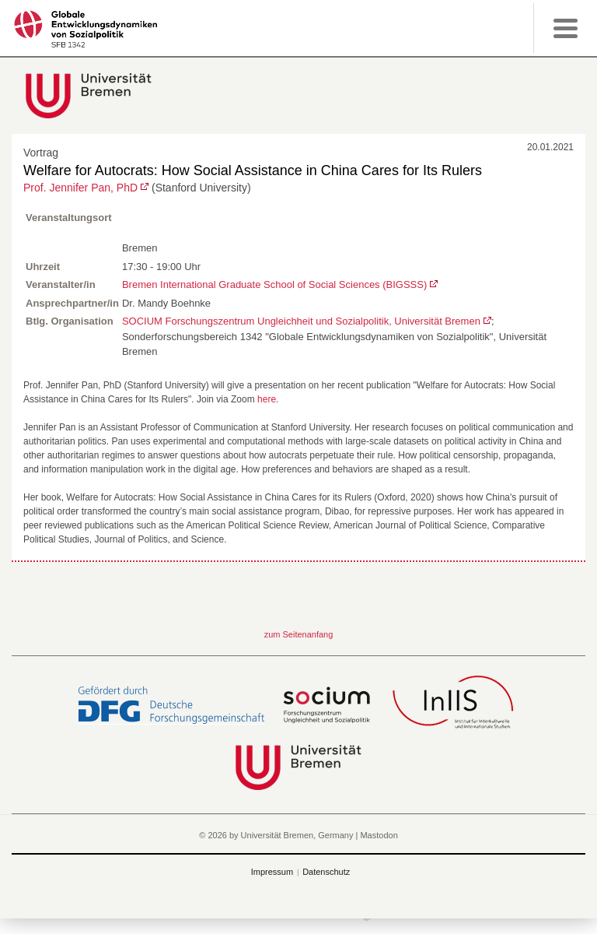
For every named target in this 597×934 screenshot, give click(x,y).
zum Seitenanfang (298, 634)
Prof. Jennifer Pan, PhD (80, 187)
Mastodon (378, 835)
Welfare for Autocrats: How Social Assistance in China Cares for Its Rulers (252, 170)
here (266, 399)
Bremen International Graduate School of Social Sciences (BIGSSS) (274, 284)
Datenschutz (326, 871)
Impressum (272, 871)
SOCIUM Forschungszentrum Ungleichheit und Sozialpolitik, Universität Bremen (301, 321)
